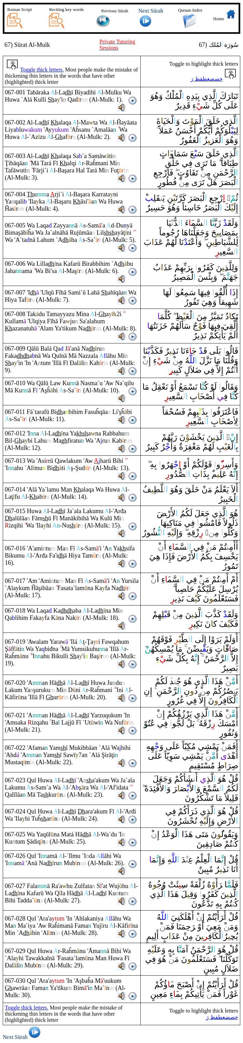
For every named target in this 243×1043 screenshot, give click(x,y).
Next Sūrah (23, 1037)
